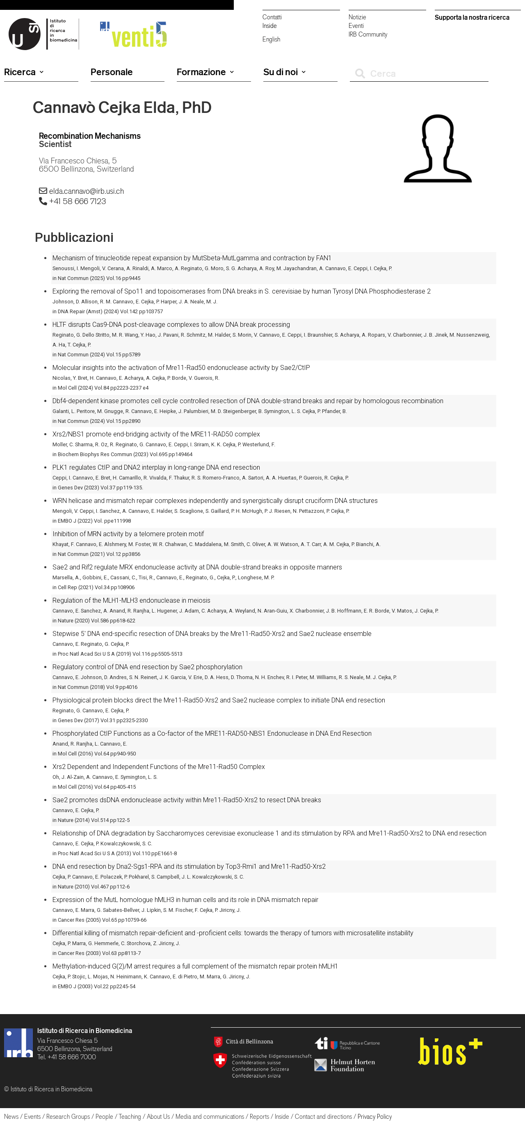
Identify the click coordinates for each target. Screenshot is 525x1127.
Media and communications (210, 1116)
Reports (259, 1116)
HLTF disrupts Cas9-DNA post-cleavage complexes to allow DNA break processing (171, 324)
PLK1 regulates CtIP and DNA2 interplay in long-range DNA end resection (156, 467)
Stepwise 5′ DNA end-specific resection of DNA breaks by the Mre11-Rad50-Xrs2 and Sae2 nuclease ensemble (212, 634)
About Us (158, 1116)
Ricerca (23, 72)
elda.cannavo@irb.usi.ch (86, 191)
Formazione (205, 72)
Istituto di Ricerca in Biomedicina (84, 1030)
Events (32, 1116)
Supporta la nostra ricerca (472, 17)
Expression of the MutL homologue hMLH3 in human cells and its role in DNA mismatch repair (185, 900)
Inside (269, 26)
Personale (112, 72)
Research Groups (68, 1116)
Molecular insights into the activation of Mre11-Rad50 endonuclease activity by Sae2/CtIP (181, 368)
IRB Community (368, 34)
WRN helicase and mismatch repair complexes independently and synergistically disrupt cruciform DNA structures (215, 501)
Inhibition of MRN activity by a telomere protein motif (128, 534)
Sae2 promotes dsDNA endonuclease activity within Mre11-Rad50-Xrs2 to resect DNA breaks (186, 800)
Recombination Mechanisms (90, 136)
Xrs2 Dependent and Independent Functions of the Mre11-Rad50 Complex (158, 767)
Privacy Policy (375, 1116)
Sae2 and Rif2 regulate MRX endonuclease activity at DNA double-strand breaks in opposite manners (197, 567)
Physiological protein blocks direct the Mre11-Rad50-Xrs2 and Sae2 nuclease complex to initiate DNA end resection (218, 700)
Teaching (130, 1116)
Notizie (357, 17)
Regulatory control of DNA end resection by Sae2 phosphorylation (147, 667)
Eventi (356, 26)
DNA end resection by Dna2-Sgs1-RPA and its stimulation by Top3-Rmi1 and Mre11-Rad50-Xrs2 (189, 866)
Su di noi (284, 72)
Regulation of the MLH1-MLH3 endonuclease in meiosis (131, 600)
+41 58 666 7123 (77, 201)
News (11, 1116)
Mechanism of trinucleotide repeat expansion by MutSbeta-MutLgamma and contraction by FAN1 (192, 258)
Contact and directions (323, 1116)
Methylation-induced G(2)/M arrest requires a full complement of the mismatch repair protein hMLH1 (195, 966)
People (104, 1116)
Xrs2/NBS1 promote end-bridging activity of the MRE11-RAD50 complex (156, 434)
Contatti (272, 17)
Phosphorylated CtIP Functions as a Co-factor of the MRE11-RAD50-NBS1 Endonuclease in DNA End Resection (212, 733)
